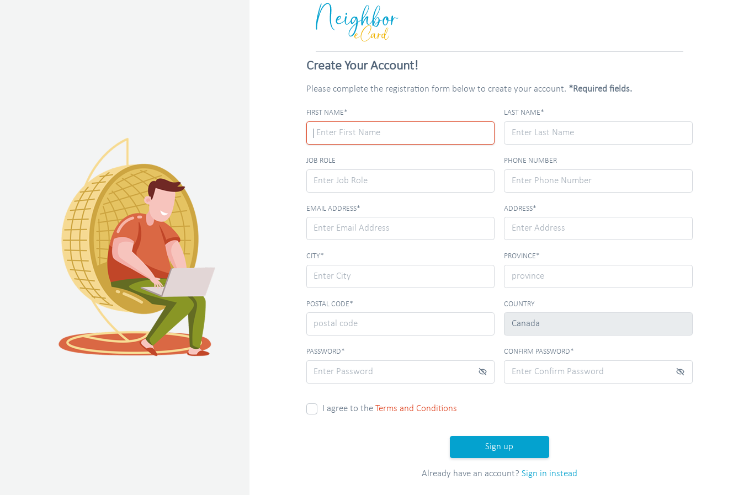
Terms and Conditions (416, 408)
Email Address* (333, 209)
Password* (325, 352)
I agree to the (389, 408)
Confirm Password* (539, 352)
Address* (520, 209)
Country (519, 304)
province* (522, 256)
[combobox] (598, 228)
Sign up (499, 446)
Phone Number (530, 161)
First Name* (327, 113)
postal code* (329, 304)
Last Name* (524, 113)
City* (315, 256)
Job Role (321, 161)
